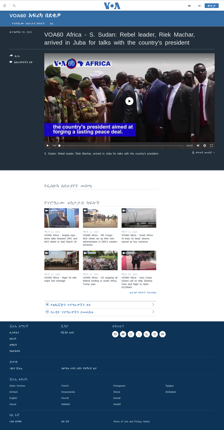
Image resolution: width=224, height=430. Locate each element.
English (13, 398)
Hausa (12, 404)
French (65, 385)
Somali (117, 398)
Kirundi (65, 398)
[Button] (15, 56)
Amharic (13, 391)
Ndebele (65, 404)
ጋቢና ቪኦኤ (15, 368)
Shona (116, 391)
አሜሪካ (13, 345)
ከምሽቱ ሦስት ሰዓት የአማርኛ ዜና (79, 368)
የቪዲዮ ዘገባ (67, 332)
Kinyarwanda (68, 391)
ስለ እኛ (65, 421)
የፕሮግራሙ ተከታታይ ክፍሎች (28, 23)
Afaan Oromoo (17, 385)
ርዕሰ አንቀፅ (15, 421)
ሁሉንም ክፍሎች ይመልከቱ (143, 292)
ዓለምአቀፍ (14, 351)
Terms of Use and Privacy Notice (131, 421)
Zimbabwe (170, 391)
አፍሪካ (12, 338)
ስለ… (52, 23)
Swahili (117, 404)
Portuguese (119, 385)
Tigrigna (169, 385)
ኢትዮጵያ (14, 332)
